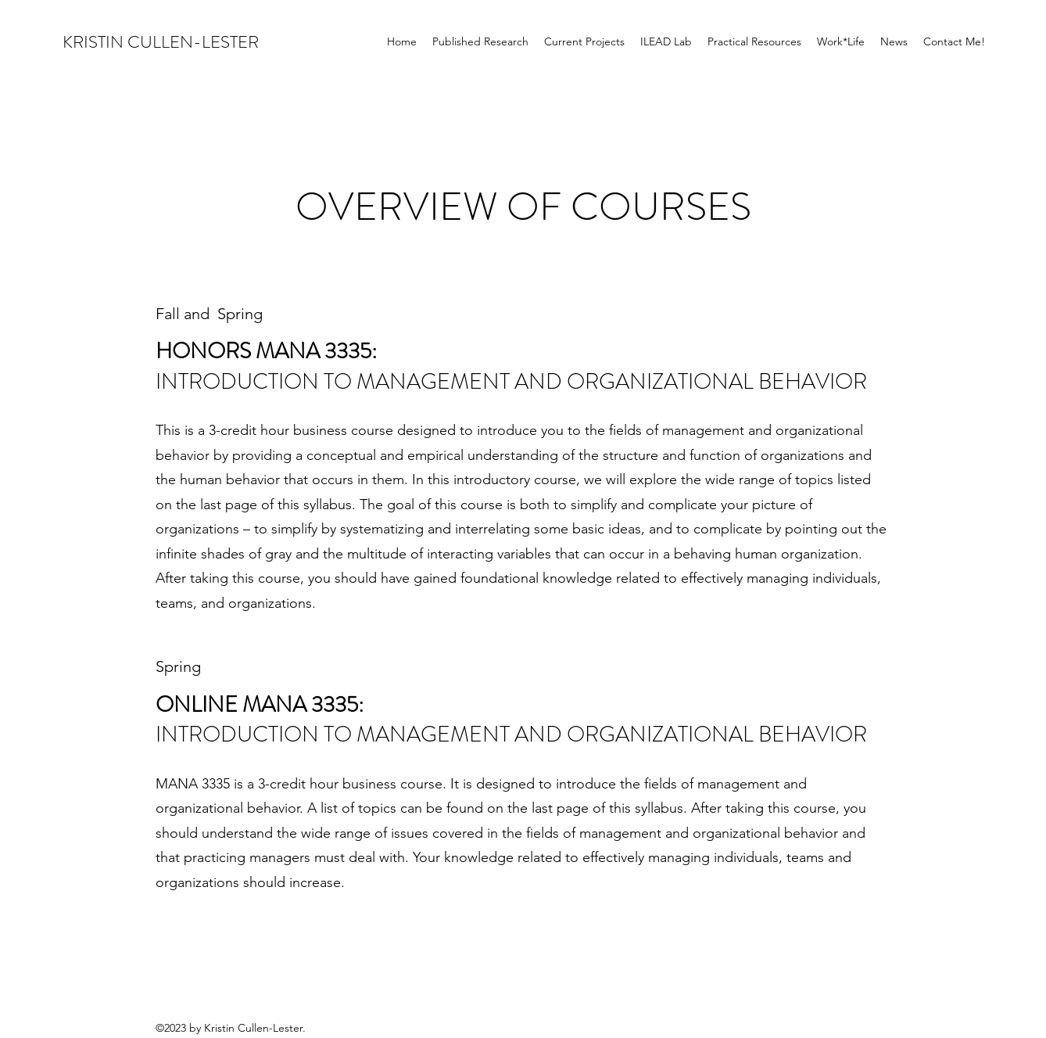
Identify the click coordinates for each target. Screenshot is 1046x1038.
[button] (584, 42)
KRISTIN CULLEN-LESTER (161, 42)
